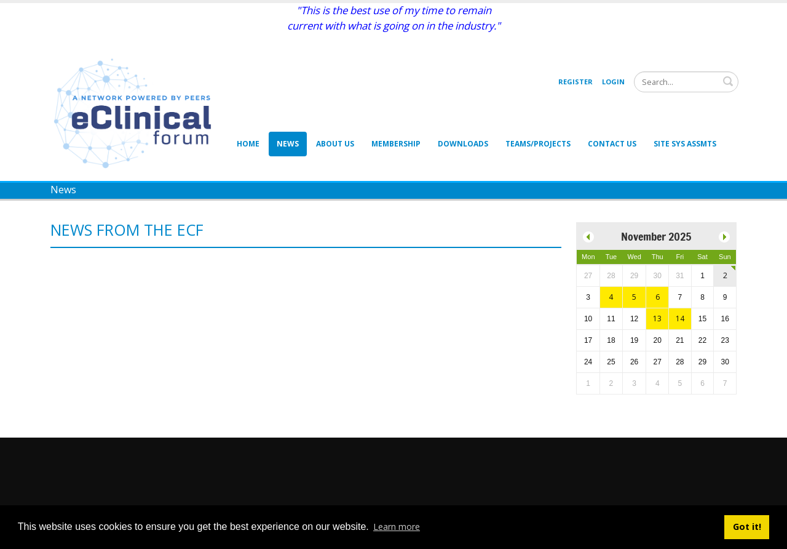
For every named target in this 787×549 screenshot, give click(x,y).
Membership (396, 143)
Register (575, 81)
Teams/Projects (538, 143)
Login (613, 81)
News (288, 143)
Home (248, 143)
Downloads (463, 143)
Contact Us (612, 143)
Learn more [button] (396, 526)
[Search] (686, 81)
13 (657, 318)
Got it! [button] (747, 526)
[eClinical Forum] (136, 112)
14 (680, 318)
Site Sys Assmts (685, 143)
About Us (335, 143)
